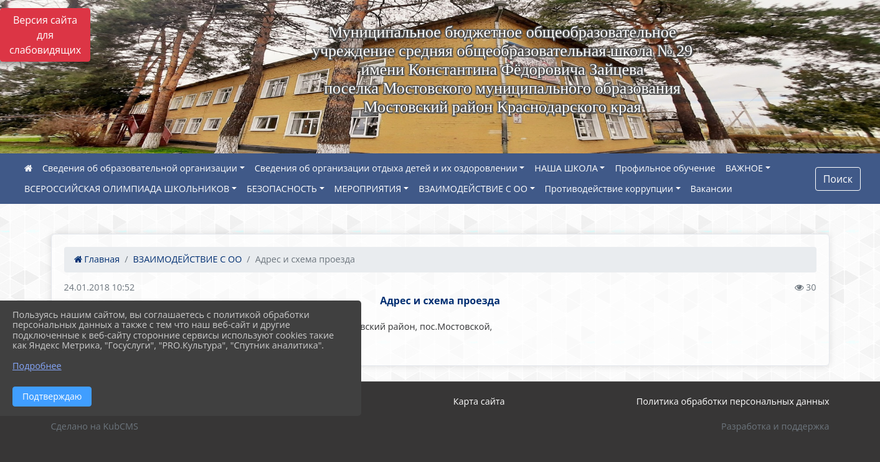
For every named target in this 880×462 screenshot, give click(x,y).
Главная (97, 259)
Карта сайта (479, 401)
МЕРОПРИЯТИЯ (368, 189)
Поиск (838, 179)
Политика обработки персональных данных (733, 401)
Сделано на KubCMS (94, 426)
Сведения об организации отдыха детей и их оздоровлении (386, 168)
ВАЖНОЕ (744, 168)
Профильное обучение (665, 168)
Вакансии (711, 189)
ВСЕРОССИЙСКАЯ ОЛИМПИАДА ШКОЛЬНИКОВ (126, 189)
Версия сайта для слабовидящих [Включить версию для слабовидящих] (45, 35)
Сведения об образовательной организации (139, 168)
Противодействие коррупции (609, 189)
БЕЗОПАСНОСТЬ (282, 189)
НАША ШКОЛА (565, 168)
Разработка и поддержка (775, 426)
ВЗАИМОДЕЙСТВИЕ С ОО (473, 189)
